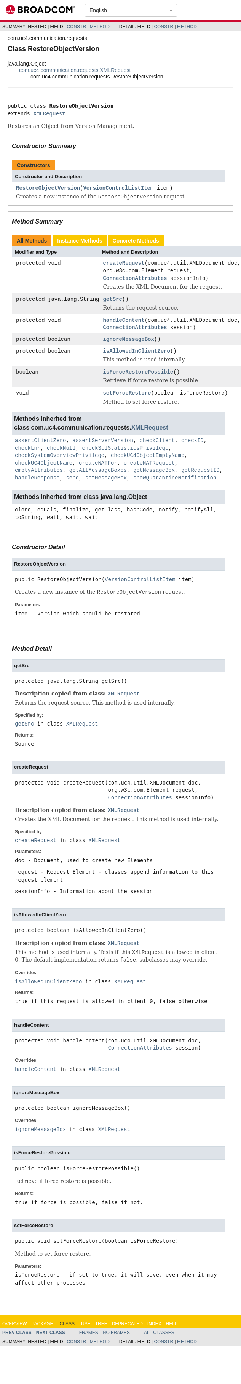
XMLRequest (49, 113)
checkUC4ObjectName (43, 463)
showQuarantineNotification (174, 478)
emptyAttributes (39, 471)
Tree (101, 1324)
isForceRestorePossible (138, 372)
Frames (88, 1333)
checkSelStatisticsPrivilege (125, 448)
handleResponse (37, 478)
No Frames (116, 1333)
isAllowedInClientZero (136, 351)
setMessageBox (106, 478)
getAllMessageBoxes (98, 471)
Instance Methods (79, 241)
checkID (192, 441)
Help (171, 1324)
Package (42, 1324)
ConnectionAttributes (135, 278)
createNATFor (98, 463)
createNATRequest (149, 463)
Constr (76, 26)
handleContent (123, 320)
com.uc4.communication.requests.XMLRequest (75, 70)
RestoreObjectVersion (48, 188)
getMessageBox (154, 471)
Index (154, 1324)
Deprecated (127, 1324)
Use (86, 1324)
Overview (14, 1324)
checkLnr (27, 448)
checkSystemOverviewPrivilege (59, 456)
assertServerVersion (102, 441)
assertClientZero (40, 441)
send (72, 478)
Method (100, 26)
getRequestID (200, 471)
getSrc (112, 299)
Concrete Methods (136, 241)
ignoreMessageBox (128, 340)
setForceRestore (127, 393)
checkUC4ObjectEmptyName (147, 456)
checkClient (157, 441)
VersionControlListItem (118, 188)
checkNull (61, 448)
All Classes (159, 1333)
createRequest (123, 263)
